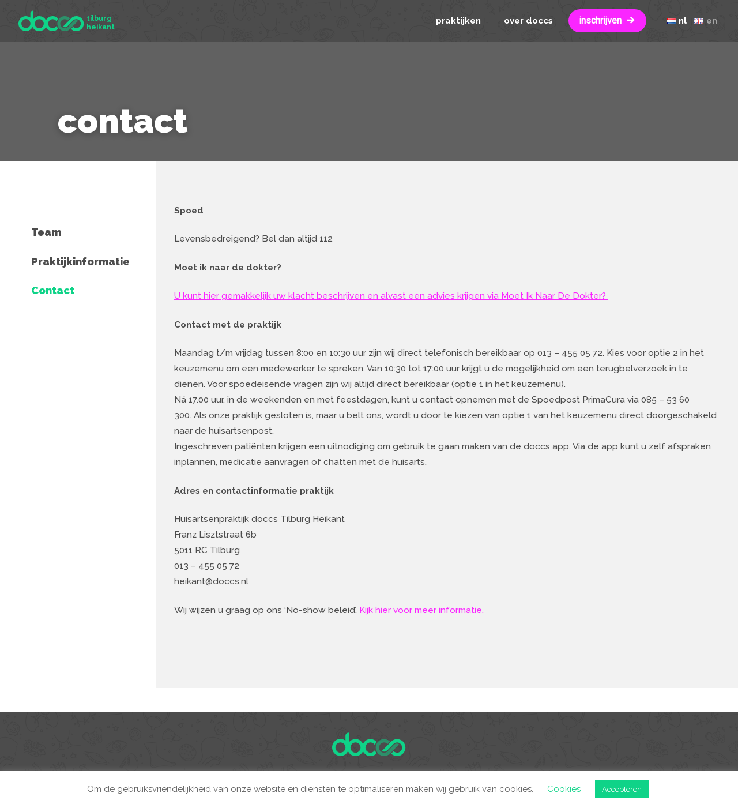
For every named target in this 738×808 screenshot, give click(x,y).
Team (46, 232)
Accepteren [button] (622, 789)
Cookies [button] (564, 789)
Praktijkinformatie (80, 261)
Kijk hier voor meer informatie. (421, 610)
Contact (52, 290)
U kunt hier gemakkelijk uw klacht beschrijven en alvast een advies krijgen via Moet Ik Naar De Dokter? (391, 296)
